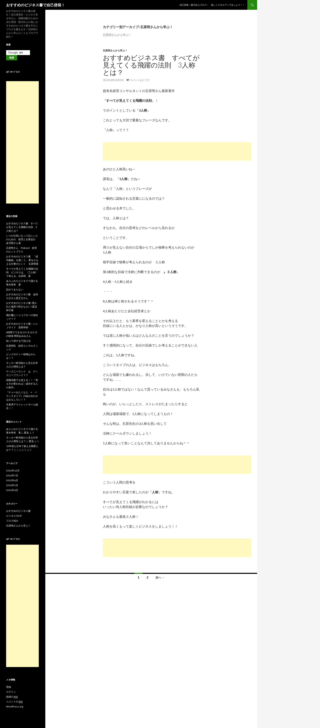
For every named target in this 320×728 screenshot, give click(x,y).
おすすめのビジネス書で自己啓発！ (35, 5)
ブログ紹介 (12, 520)
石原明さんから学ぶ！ (115, 50)
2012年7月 (12, 475)
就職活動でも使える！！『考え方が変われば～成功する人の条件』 (22, 383)
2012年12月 (13, 470)
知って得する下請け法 (18, 340)
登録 (8, 686)
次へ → (160, 577)
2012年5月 (12, 485)
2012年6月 (12, 480)
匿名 (26, 432)
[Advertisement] (177, 151)
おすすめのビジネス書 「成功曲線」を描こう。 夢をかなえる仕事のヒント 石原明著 (22, 260)
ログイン (11, 691)
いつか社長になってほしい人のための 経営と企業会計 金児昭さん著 (22, 239)
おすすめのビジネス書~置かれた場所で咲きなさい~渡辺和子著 (21, 306)
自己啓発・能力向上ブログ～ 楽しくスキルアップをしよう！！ (212, 4)
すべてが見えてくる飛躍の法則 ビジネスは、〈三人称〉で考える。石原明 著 (22, 272)
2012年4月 (12, 490)
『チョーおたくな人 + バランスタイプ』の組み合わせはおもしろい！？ (22, 396)
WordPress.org (14, 706)
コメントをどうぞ (139, 80)
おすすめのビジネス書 (18, 510)
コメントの (14, 701)
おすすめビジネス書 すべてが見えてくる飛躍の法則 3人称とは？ (151, 64)
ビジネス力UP (14, 515)
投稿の (12, 696)
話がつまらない (14, 289)
